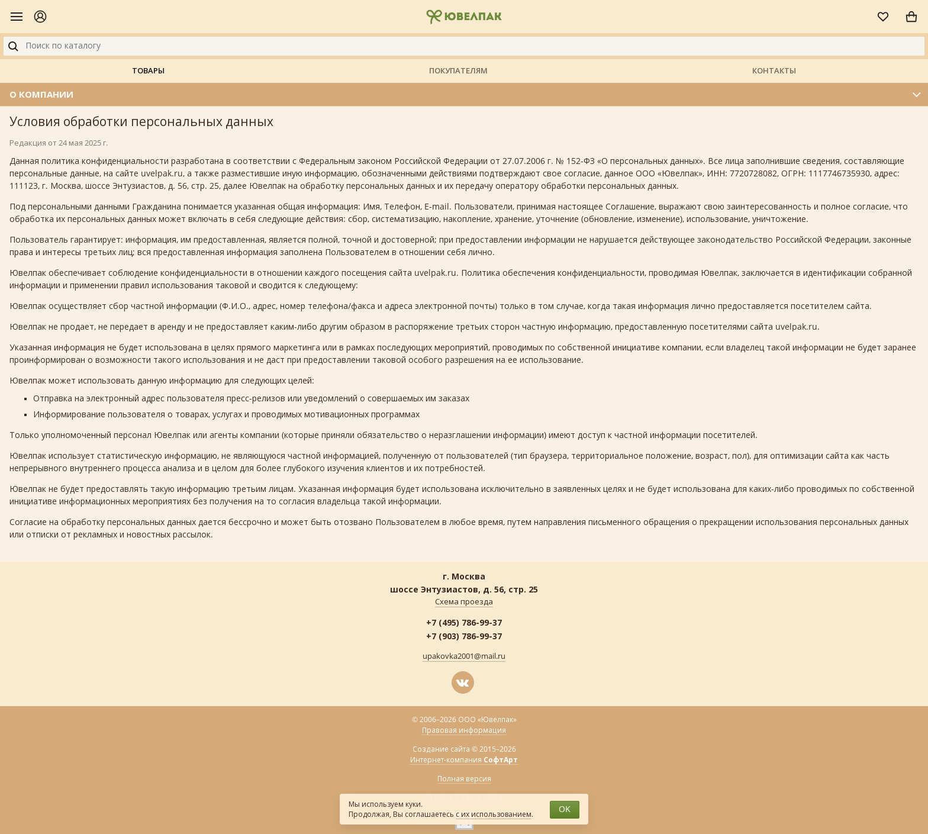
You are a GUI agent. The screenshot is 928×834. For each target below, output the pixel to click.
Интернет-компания (464, 760)
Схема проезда (464, 602)
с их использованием (493, 814)
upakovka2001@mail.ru (464, 656)
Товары (148, 70)
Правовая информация (464, 730)
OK (565, 809)
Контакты (774, 70)
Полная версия (464, 779)
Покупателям (458, 70)
